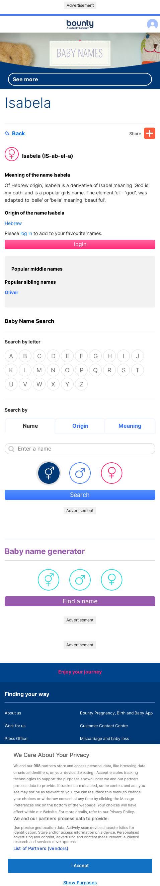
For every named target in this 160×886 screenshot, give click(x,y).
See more (25, 79)
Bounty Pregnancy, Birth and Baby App (116, 712)
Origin (80, 425)
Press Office (16, 738)
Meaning (129, 425)
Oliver (11, 292)
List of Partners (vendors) (40, 855)
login (80, 244)
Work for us (15, 725)
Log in (151, 20)
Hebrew (13, 223)
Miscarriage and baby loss (104, 738)
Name (30, 425)
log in (26, 233)
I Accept (80, 872)
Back (15, 133)
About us (13, 712)
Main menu (80, 33)
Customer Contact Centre (104, 725)
